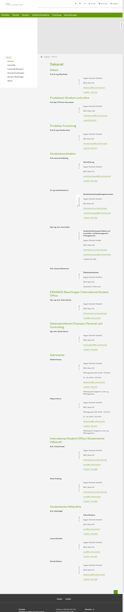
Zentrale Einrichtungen (15, 53)
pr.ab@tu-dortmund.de (91, 510)
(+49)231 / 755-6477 (90, 407)
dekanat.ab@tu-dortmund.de (94, 68)
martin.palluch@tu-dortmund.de (95, 325)
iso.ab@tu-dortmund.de (92, 298)
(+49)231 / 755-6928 (90, 450)
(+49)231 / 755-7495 (90, 537)
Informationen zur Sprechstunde (95, 189)
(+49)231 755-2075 (89, 101)
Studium (55, 16)
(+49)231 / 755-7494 (90, 161)
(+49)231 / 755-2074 (90, 73)
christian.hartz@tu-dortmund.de (95, 124)
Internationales (100, 16)
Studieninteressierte (70, 16)
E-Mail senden (61, 595)
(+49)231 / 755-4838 (90, 330)
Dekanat (10, 42)
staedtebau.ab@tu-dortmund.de (95, 96)
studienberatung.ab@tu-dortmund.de (97, 157)
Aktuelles (35, 16)
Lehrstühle (11, 46)
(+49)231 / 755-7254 (90, 198)
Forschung (86, 16)
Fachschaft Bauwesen (15, 50)
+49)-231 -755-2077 (90, 129)
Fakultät (45, 16)
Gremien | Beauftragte (15, 57)
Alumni (9, 61)
